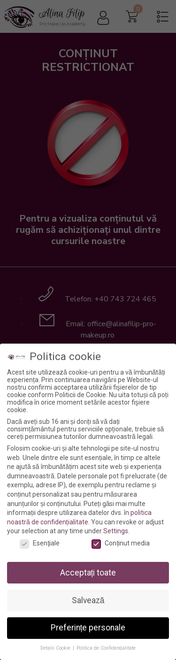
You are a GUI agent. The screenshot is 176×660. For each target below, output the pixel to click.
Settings (115, 531)
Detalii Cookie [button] (56, 648)
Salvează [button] (88, 600)
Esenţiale (40, 543)
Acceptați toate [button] (88, 572)
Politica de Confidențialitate (106, 648)
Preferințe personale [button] (88, 627)
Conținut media (121, 543)
